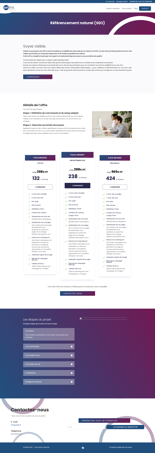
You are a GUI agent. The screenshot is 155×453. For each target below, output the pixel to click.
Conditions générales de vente (120, 447)
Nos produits (127, 8)
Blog (136, 8)
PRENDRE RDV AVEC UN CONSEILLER (141, 1)
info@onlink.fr (16, 425)
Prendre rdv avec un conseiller (104, 421)
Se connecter (110, 1)
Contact (145, 8)
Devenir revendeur (113, 8)
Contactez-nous (78, 293)
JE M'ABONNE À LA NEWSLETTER (125, 427)
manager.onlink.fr (122, 1)
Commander (38, 77)
